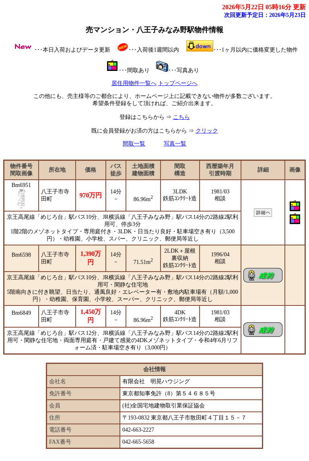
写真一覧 (175, 144)
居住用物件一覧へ (134, 83)
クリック (207, 131)
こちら (181, 117)
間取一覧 (134, 144)
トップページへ (178, 83)
